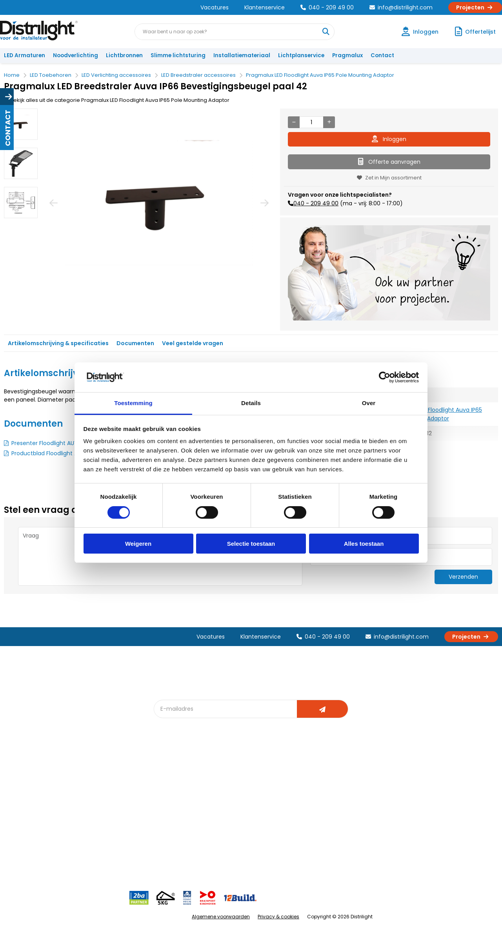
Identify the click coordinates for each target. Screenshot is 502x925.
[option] (21, 124)
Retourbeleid (24, 852)
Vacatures (214, 7)
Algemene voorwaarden (221, 916)
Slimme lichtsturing (178, 55)
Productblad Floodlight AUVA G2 (54, 453)
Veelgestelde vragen (110, 856)
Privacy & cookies (278, 916)
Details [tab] (251, 403)
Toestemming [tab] (133, 403)
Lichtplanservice (301, 55)
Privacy (92, 843)
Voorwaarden (101, 817)
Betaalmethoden (29, 817)
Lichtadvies (248, 778)
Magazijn (320, 804)
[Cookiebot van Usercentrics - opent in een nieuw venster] (384, 377)
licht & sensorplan (256, 804)
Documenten (135, 343)
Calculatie (322, 791)
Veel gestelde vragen (192, 343)
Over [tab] (369, 403)
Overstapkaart (177, 830)
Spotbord (170, 843)
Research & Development (342, 830)
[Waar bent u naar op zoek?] (326, 32)
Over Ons (95, 778)
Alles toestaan (364, 543)
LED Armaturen (24, 55)
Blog (164, 778)
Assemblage (325, 778)
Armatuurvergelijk (256, 817)
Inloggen (389, 139)
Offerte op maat (179, 804)
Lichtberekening (254, 791)
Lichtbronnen (124, 55)
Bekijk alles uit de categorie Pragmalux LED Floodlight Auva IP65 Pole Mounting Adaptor (116, 100)
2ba (163, 869)
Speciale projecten (258, 830)
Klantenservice (264, 7)
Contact (382, 55)
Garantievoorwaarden (36, 804)
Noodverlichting (75, 55)
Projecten (475, 7)
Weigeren (138, 543)
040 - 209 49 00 (327, 7)
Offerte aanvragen (389, 162)
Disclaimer (96, 830)
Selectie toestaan (251, 543)
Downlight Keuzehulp (185, 856)
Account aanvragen (33, 778)
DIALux (166, 791)
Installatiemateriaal (241, 55)
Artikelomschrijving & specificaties (58, 343)
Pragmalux (347, 55)
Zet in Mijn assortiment (389, 177)
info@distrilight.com (401, 7)
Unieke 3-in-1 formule (110, 791)
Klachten (19, 791)
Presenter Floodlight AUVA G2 (50, 443)
